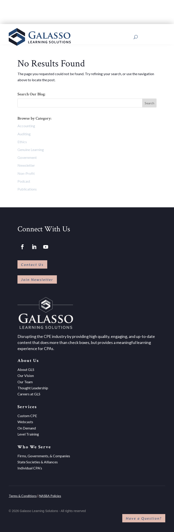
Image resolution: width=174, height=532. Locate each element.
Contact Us (32, 263)
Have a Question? (144, 516)
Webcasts (25, 420)
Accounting (26, 124)
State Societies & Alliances (37, 460)
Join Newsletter (37, 278)
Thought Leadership (32, 386)
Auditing (24, 132)
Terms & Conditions (23, 494)
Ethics (22, 140)
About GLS (25, 368)
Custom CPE (27, 414)
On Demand (26, 426)
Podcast (23, 179)
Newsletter (26, 164)
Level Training (28, 432)
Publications (27, 187)
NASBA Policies (50, 494)
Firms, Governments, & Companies (43, 454)
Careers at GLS (28, 392)
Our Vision (25, 374)
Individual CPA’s (29, 466)
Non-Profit (26, 172)
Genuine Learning (30, 148)
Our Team (25, 380)
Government (27, 156)
